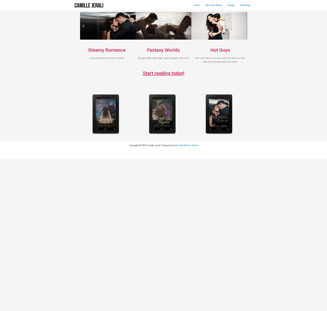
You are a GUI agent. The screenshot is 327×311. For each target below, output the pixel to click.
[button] (83, 26)
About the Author (216, 5)
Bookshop (246, 5)
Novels (233, 5)
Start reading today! (163, 73)
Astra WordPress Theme (186, 145)
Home (201, 5)
